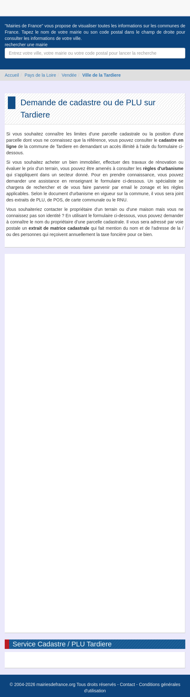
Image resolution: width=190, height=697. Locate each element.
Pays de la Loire (40, 75)
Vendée (69, 75)
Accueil (12, 75)
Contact (127, 684)
